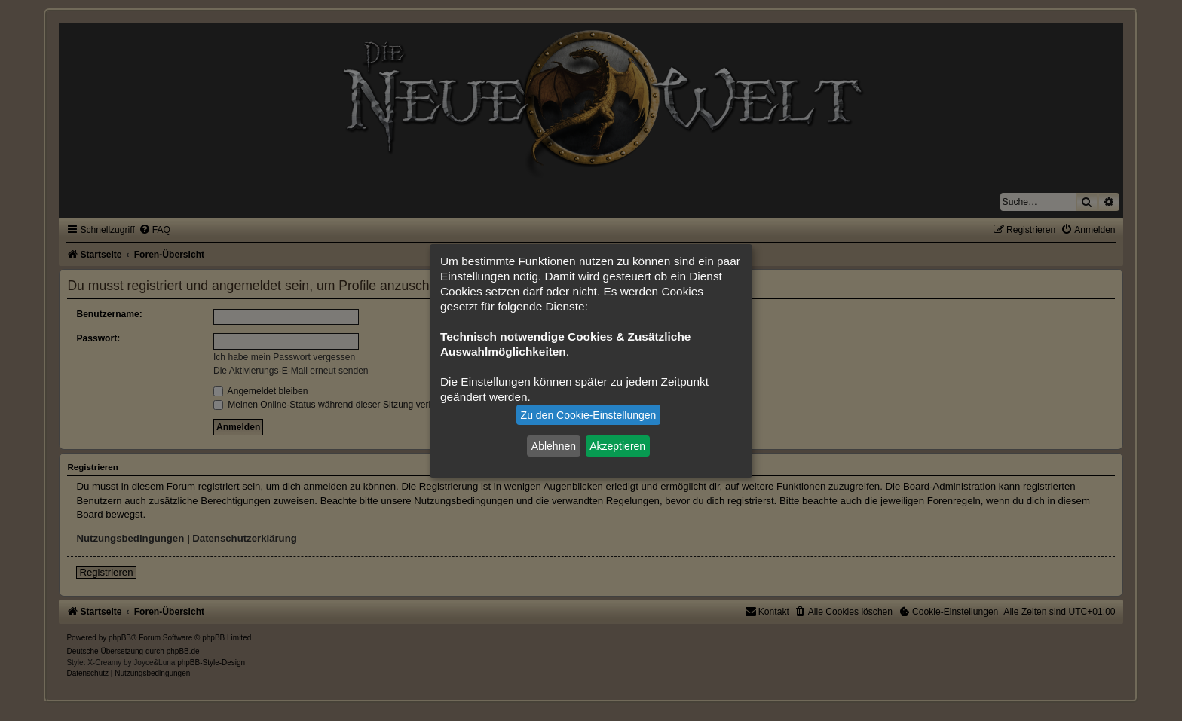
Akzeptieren (617, 446)
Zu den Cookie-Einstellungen (589, 415)
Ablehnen (553, 446)
